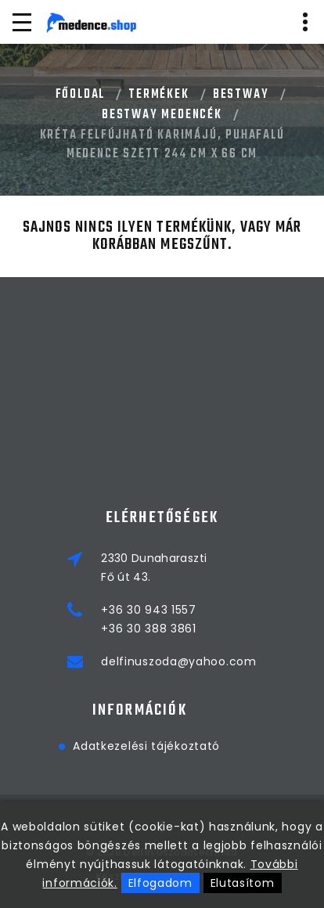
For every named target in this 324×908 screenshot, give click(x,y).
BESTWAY (241, 95)
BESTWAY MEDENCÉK (162, 115)
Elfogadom (160, 883)
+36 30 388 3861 (148, 628)
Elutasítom (243, 883)
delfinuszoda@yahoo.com (178, 661)
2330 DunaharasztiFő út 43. (154, 567)
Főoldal (81, 95)
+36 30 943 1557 (148, 610)
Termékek (158, 95)
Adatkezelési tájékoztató (75, 746)
